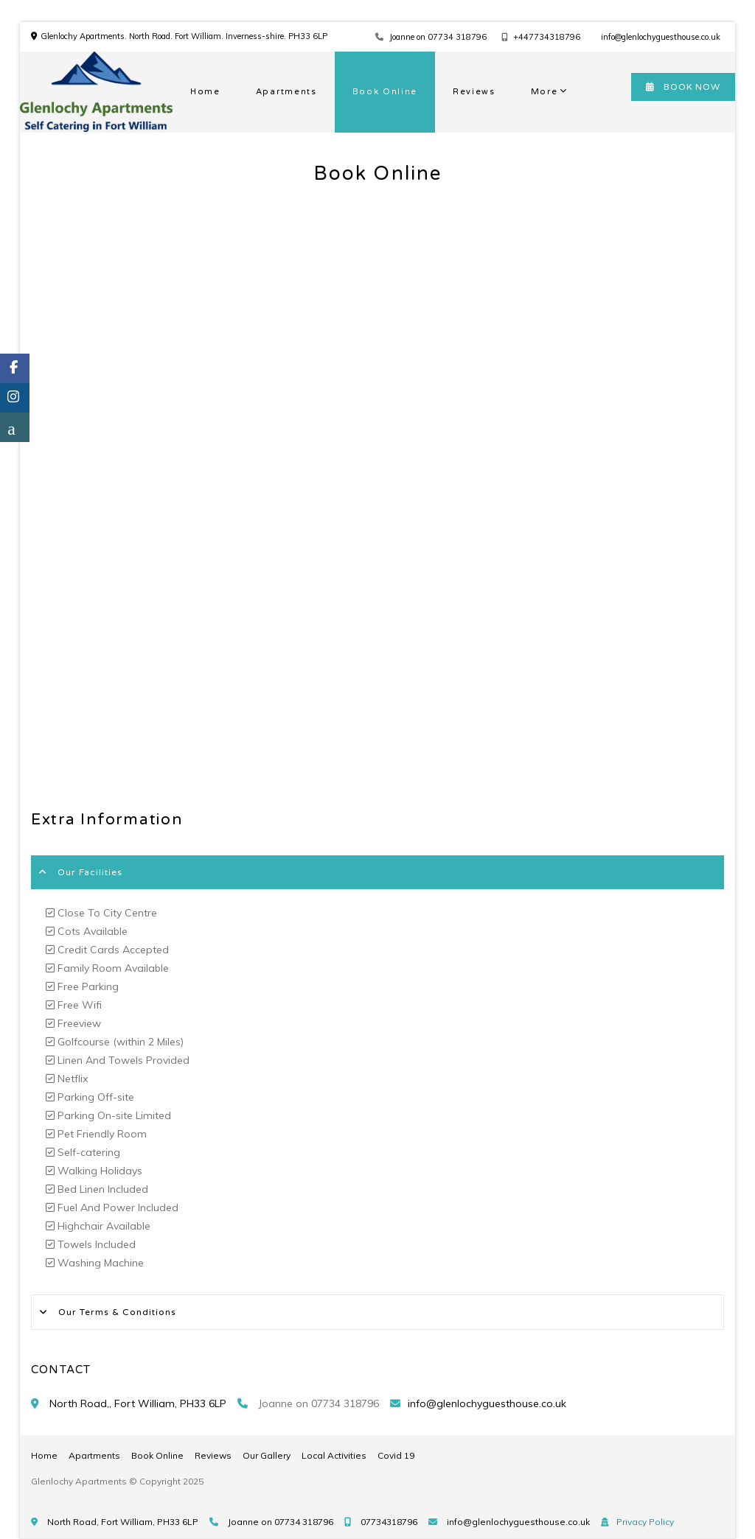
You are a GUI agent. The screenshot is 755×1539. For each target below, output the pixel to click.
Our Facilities (90, 872)
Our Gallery (266, 1455)
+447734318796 (546, 37)
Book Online (384, 92)
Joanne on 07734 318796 (438, 37)
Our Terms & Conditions (117, 1312)
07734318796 (389, 1521)
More (544, 92)
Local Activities (334, 1455)
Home (205, 92)
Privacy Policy (645, 1521)
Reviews (474, 92)
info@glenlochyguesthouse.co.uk (660, 37)
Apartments (286, 92)
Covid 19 (396, 1455)
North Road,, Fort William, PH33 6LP (137, 1403)
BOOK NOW (683, 87)
